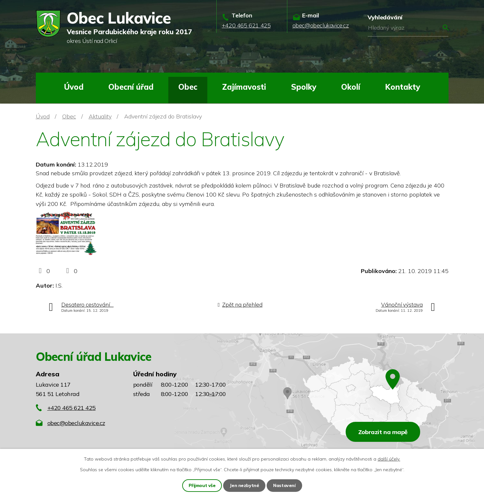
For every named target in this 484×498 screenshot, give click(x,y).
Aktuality (100, 116)
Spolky (303, 87)
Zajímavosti (244, 87)
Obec (187, 87)
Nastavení (284, 485)
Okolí (350, 87)
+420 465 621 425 (71, 408)
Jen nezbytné (244, 485)
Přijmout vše (202, 485)
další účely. (389, 459)
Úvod (74, 87)
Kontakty (402, 87)
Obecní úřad (130, 87)
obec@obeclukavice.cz (76, 423)
